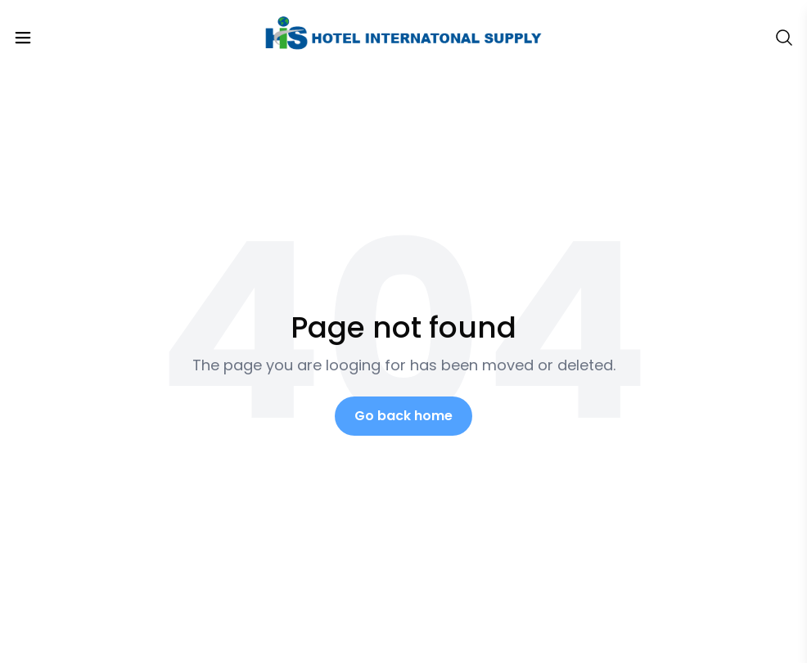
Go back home (403, 415)
